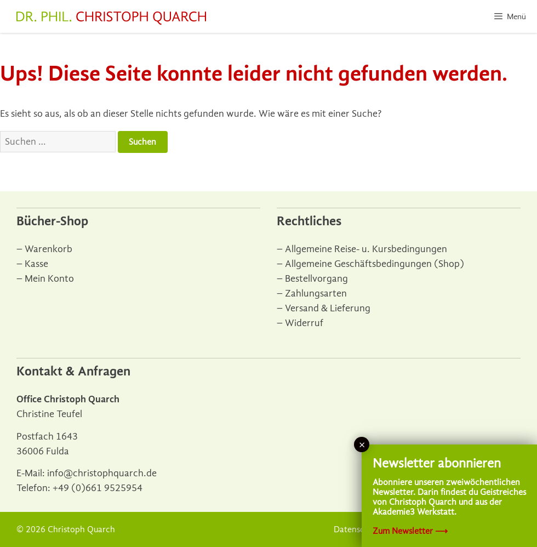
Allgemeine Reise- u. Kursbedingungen (366, 249)
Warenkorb (48, 249)
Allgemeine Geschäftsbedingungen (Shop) (374, 264)
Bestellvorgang (316, 278)
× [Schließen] (361, 444)
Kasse (36, 264)
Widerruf (304, 323)
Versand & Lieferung (327, 308)
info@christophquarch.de (102, 473)
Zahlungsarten (316, 293)
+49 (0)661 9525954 (97, 488)
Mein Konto (49, 278)
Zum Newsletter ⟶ (410, 531)
